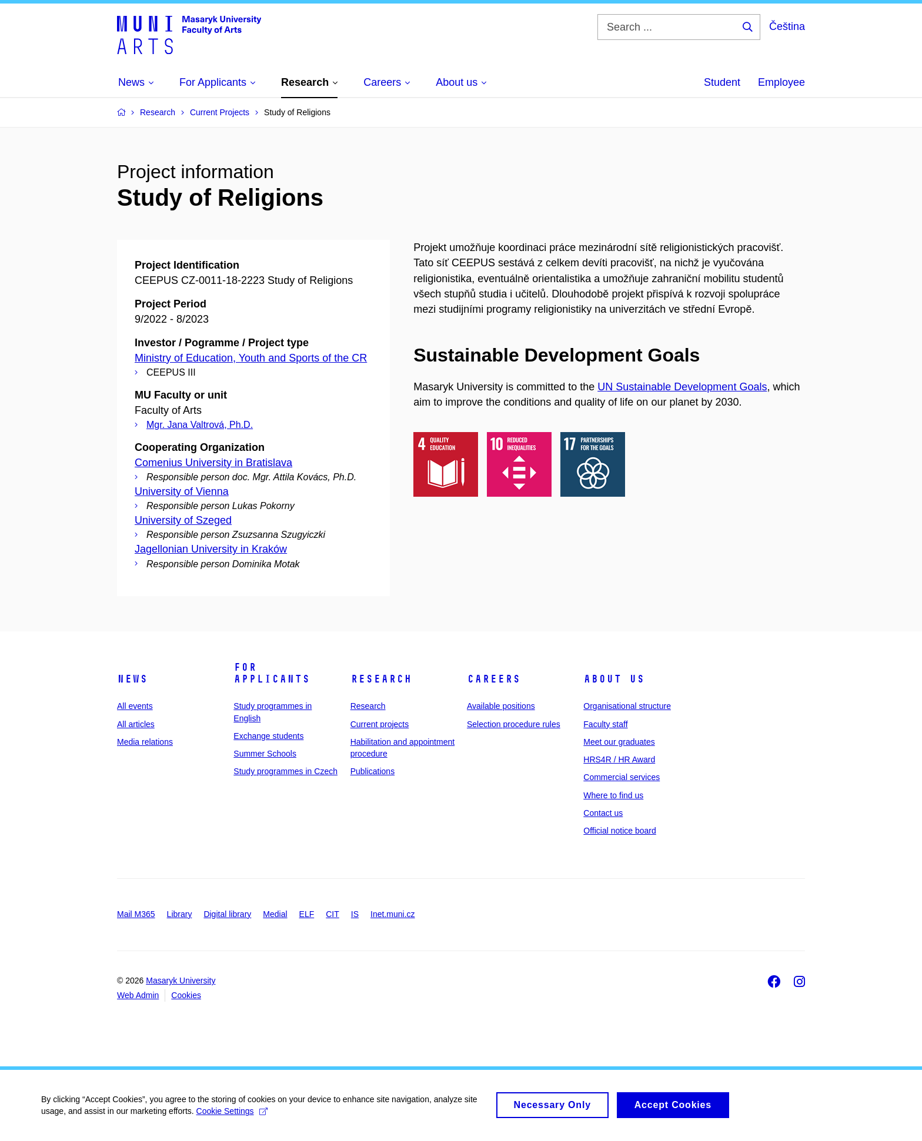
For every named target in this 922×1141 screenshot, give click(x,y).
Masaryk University (180, 980)
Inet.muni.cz (392, 914)
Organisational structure (627, 706)
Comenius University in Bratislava (213, 463)
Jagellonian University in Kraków (211, 549)
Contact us (603, 813)
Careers (493, 678)
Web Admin (138, 995)
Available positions (501, 706)
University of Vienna (182, 491)
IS (355, 914)
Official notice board (619, 830)
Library (179, 914)
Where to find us (613, 795)
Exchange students (268, 736)
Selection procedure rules (513, 724)
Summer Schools (264, 753)
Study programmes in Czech (285, 771)
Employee (781, 82)
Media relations (145, 742)
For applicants (271, 673)
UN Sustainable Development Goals (682, 387)
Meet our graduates (618, 742)
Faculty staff (605, 724)
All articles (136, 724)
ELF (307, 914)
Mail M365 (136, 914)
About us (613, 678)
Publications (372, 771)
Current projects (379, 724)
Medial (275, 914)
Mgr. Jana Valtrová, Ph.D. (199, 425)
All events (135, 706)
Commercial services (621, 777)
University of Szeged (183, 520)
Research (381, 678)
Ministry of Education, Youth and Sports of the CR (251, 358)
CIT (332, 914)
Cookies (186, 995)
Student (722, 82)
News (132, 678)
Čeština (787, 26)
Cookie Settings (232, 1117)
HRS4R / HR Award (619, 759)
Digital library (227, 914)
